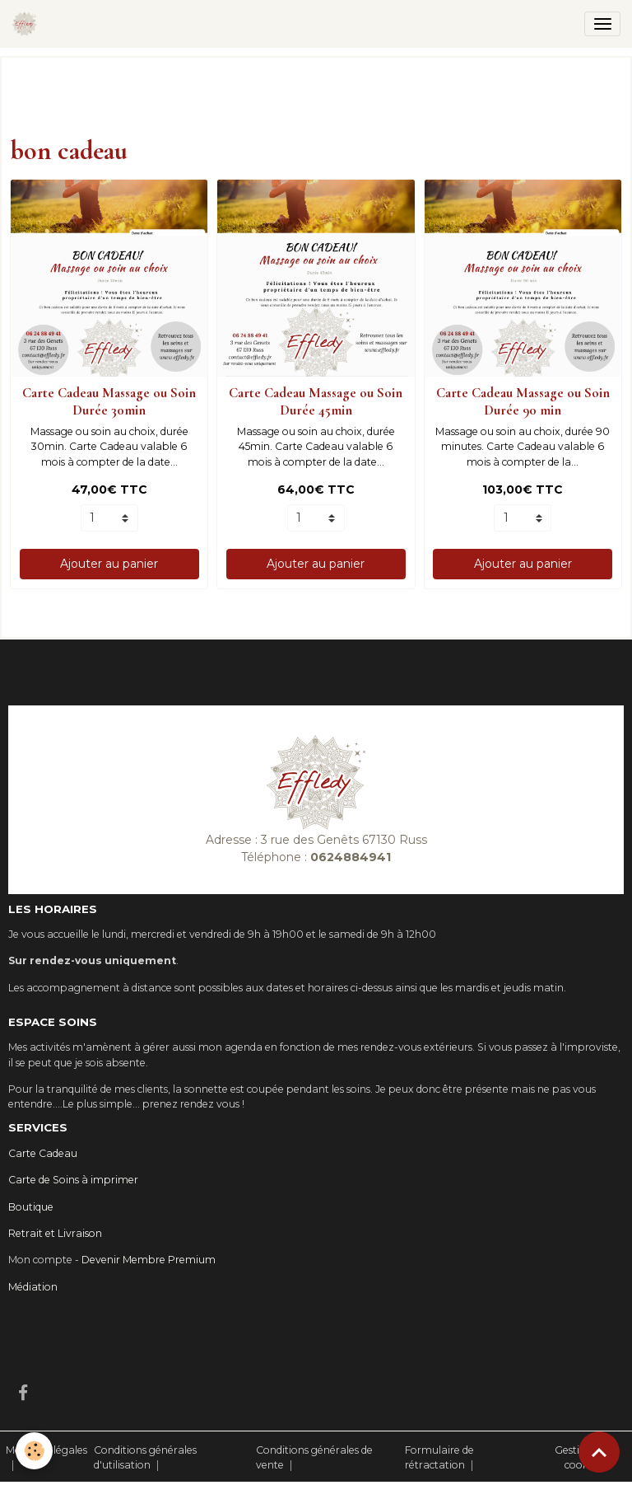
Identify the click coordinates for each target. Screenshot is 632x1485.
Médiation (33, 1287)
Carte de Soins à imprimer (73, 1179)
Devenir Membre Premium (148, 1259)
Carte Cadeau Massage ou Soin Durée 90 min (523, 401)
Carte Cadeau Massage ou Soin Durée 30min (109, 401)
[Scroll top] (599, 1452)
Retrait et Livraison (55, 1233)
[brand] (28, 24)
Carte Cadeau (42, 1153)
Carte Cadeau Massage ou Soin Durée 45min (315, 401)
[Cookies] (34, 1450)
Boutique (30, 1207)
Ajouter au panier (109, 563)
